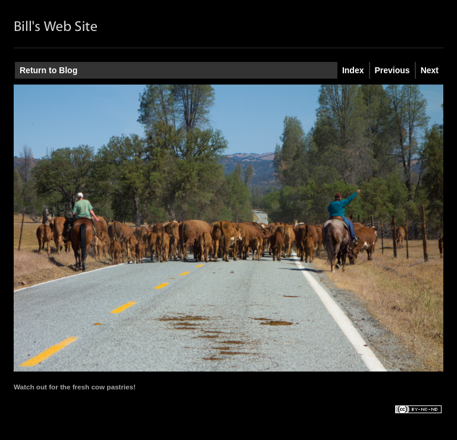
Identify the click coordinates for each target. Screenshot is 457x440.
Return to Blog (48, 70)
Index (353, 70)
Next (430, 70)
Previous (392, 70)
